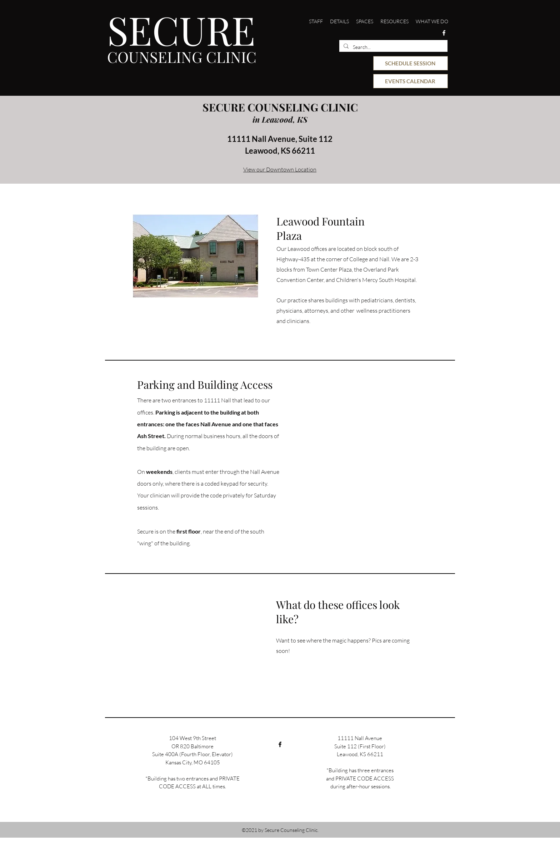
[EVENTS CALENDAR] (410, 81)
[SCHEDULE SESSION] (410, 63)
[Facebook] (444, 32)
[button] (315, 21)
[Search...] (392, 47)
